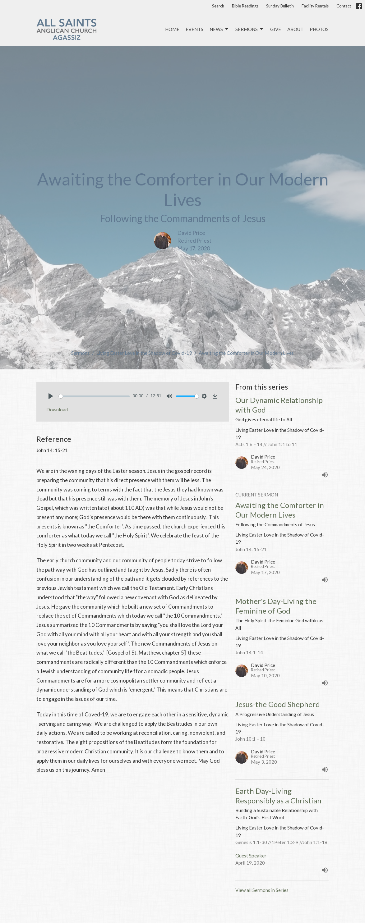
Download (57, 409)
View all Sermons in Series (262, 890)
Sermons (249, 29)
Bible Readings (245, 5)
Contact (343, 5)
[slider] (94, 396)
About (295, 29)
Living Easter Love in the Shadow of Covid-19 (144, 353)
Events (194, 29)
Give (275, 29)
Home (172, 29)
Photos (319, 29)
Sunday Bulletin (280, 5)
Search (218, 5)
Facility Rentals (315, 5)
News (219, 29)
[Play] (51, 396)
